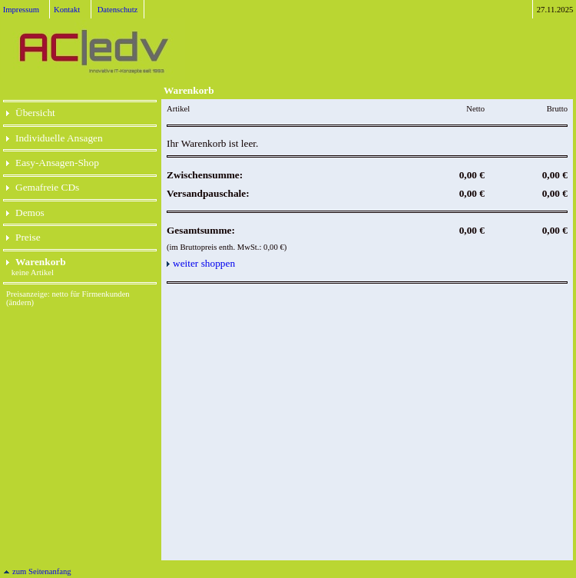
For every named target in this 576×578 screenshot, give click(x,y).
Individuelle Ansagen (54, 138)
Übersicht (30, 112)
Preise (23, 237)
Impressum (21, 9)
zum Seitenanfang (37, 571)
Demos (25, 212)
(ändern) (20, 302)
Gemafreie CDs (42, 187)
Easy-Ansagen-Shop (52, 162)
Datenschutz (118, 9)
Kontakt (67, 9)
